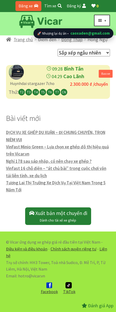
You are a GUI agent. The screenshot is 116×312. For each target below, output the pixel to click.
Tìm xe (53, 5)
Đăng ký (76, 5)
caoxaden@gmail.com (90, 33)
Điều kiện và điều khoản (26, 248)
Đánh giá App (97, 306)
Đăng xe (28, 5)
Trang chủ (23, 39)
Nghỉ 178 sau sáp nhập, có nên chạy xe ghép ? (49, 161)
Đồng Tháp (71, 39)
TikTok (69, 288)
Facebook (49, 288)
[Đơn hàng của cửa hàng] (84, 52)
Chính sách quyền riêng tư (73, 248)
